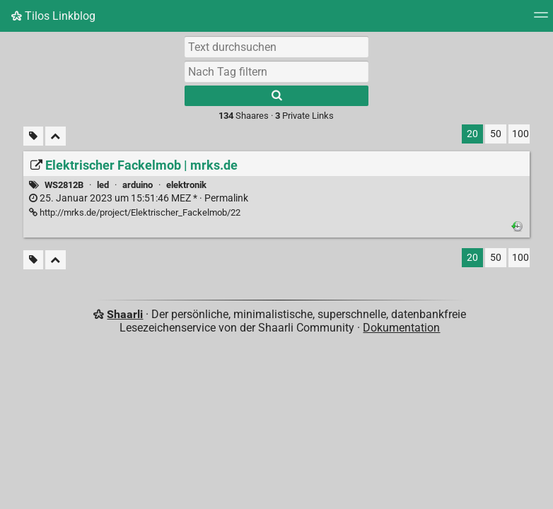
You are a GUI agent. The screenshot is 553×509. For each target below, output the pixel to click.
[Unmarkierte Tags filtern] (33, 136)
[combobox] (276, 71)
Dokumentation (401, 327)
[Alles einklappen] (55, 136)
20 (472, 134)
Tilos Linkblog (53, 16)
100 (520, 134)
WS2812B (64, 185)
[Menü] (541, 19)
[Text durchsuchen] (276, 46)
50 (495, 134)
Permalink (138, 198)
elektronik (186, 185)
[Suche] (276, 96)
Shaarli (125, 314)
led (103, 185)
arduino (137, 185)
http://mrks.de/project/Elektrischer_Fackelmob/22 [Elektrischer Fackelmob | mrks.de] (134, 212)
